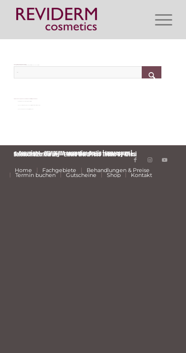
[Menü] (158, 19)
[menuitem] (158, 19)
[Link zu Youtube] (164, 159)
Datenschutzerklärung (37, 154)
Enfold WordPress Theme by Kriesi (100, 154)
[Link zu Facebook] (135, 159)
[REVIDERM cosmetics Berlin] (77, 19)
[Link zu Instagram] (150, 159)
